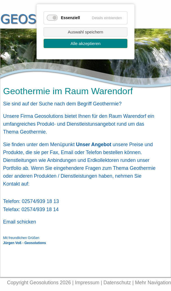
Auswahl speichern (85, 32)
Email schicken (19, 222)
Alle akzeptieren (86, 43)
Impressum (87, 282)
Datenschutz (118, 282)
